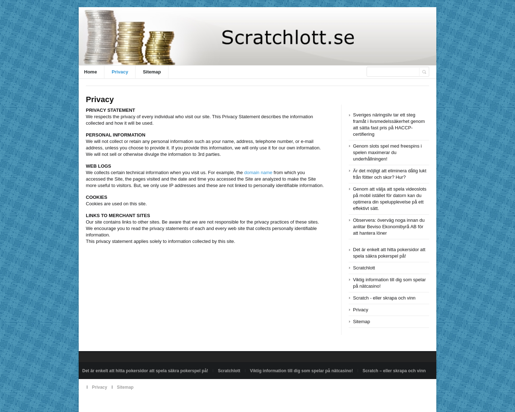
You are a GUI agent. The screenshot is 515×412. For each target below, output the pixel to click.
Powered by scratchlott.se (106, 403)
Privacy (120, 72)
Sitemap (152, 72)
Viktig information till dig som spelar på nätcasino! (301, 370)
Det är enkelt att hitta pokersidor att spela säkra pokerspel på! (145, 370)
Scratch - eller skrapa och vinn (384, 298)
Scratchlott (364, 267)
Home (90, 72)
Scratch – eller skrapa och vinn (394, 370)
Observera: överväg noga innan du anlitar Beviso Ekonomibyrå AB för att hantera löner (389, 226)
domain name (258, 172)
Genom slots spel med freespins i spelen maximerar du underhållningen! (387, 152)
